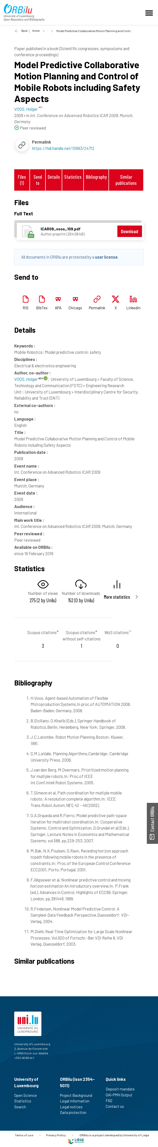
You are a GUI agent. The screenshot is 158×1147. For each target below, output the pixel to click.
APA (58, 307)
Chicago (75, 307)
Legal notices (73, 1106)
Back (24, 30)
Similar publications (126, 180)
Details (54, 177)
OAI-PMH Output (121, 1095)
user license (106, 256)
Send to (38, 180)
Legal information (77, 1101)
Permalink (97, 307)
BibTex (42, 307)
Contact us (117, 1106)
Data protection (75, 1112)
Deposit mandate (122, 1089)
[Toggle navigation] (149, 12)
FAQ (111, 1100)
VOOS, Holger (28, 379)
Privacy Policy (56, 1135)
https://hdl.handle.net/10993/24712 (63, 148)
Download (129, 231)
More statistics (117, 597)
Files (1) (22, 180)
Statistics (73, 177)
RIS (25, 307)
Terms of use (24, 1135)
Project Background (78, 1095)
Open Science (27, 1095)
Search (22, 1106)
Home (36, 30)
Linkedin (133, 307)
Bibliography (96, 177)
